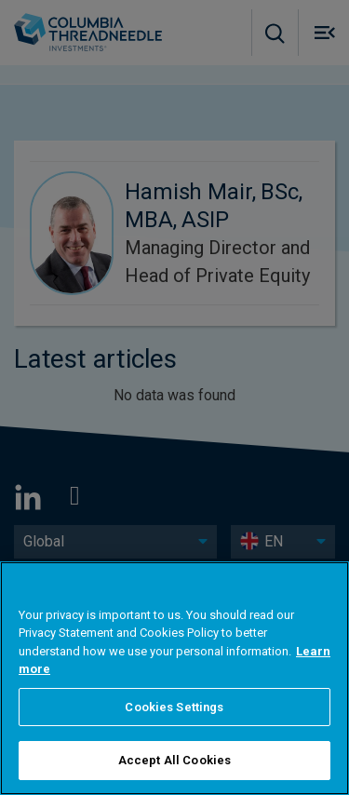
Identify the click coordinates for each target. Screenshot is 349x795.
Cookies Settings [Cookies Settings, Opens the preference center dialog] (174, 707)
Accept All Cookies (174, 760)
